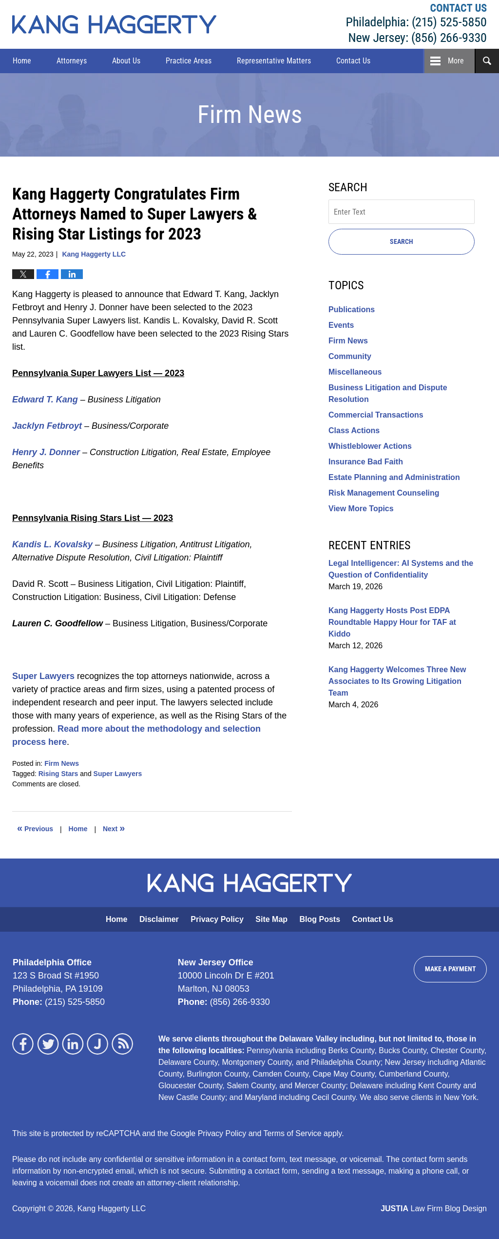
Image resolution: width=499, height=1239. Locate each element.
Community (349, 356)
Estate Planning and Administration (394, 477)
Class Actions (354, 430)
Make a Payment (450, 969)
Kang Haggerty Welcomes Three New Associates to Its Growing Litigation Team (397, 681)
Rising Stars (58, 774)
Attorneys (72, 60)
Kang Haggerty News (114, 24)
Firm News (61, 763)
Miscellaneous (355, 372)
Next (114, 827)
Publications (351, 309)
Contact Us (353, 60)
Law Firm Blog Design (434, 1208)
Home (22, 60)
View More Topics (361, 508)
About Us (126, 60)
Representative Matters (274, 60)
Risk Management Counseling (384, 493)
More (456, 60)
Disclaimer (159, 919)
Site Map (271, 919)
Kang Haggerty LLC (416, 24)
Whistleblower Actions (370, 446)
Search (401, 241)
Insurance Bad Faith (365, 462)
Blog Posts (320, 919)
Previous (35, 827)
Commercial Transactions (375, 415)
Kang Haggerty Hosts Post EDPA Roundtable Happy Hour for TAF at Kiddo (392, 622)
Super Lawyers (118, 774)
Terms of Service (293, 1133)
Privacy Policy (217, 919)
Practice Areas (188, 60)
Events (341, 325)
